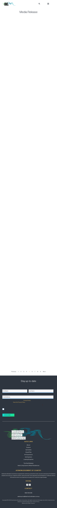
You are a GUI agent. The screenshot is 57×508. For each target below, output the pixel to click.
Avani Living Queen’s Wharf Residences (28, 465)
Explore (28, 447)
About (28, 445)
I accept (6, 408)
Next (44, 371)
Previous (13, 371)
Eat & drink (28, 449)
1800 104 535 (28, 493)
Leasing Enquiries (28, 459)
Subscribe (7, 415)
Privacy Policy (27, 400)
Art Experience (28, 454)
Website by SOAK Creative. (28, 503)
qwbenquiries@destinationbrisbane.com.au (29, 496)
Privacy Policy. (36, 501)
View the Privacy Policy (19, 402)
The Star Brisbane (28, 463)
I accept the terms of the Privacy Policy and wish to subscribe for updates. (22, 405)
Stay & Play (28, 452)
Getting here (28, 457)
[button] (39, 3)
